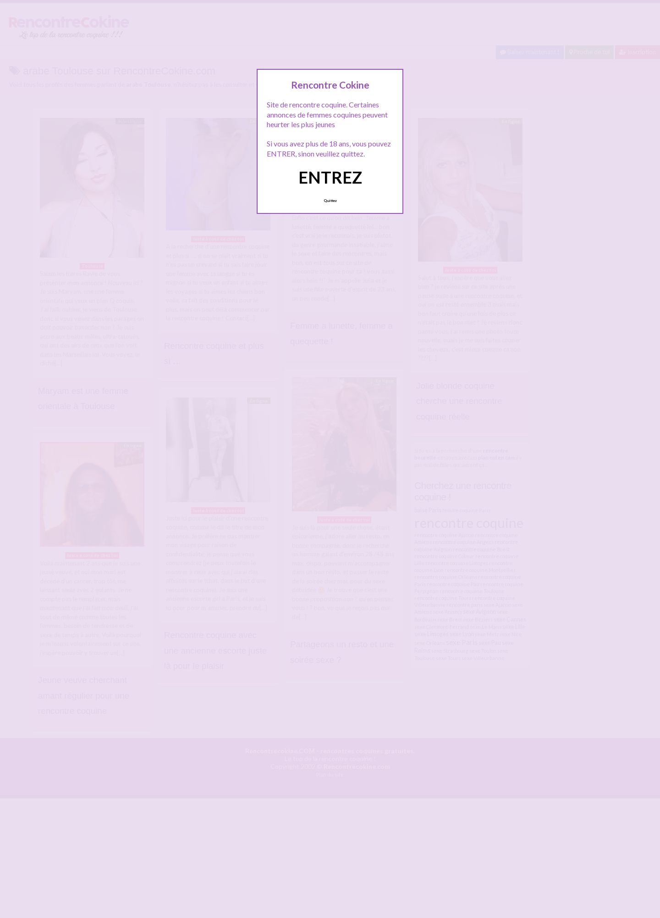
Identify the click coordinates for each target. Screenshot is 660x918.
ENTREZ (330, 177)
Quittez (330, 200)
